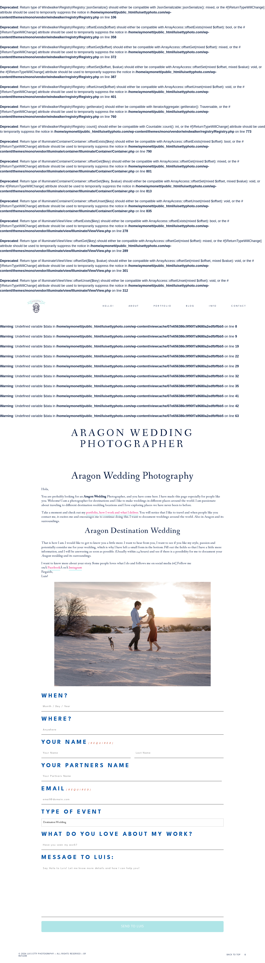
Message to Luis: (78, 857)
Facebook (54, 568)
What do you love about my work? (117, 834)
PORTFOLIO (163, 306)
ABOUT (134, 306)
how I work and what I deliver (118, 513)
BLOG (190, 306)
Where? (57, 719)
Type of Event (72, 812)
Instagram (75, 568)
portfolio (92, 513)
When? (55, 696)
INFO (213, 306)
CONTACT (238, 306)
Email (66, 789)
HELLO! (108, 306)
